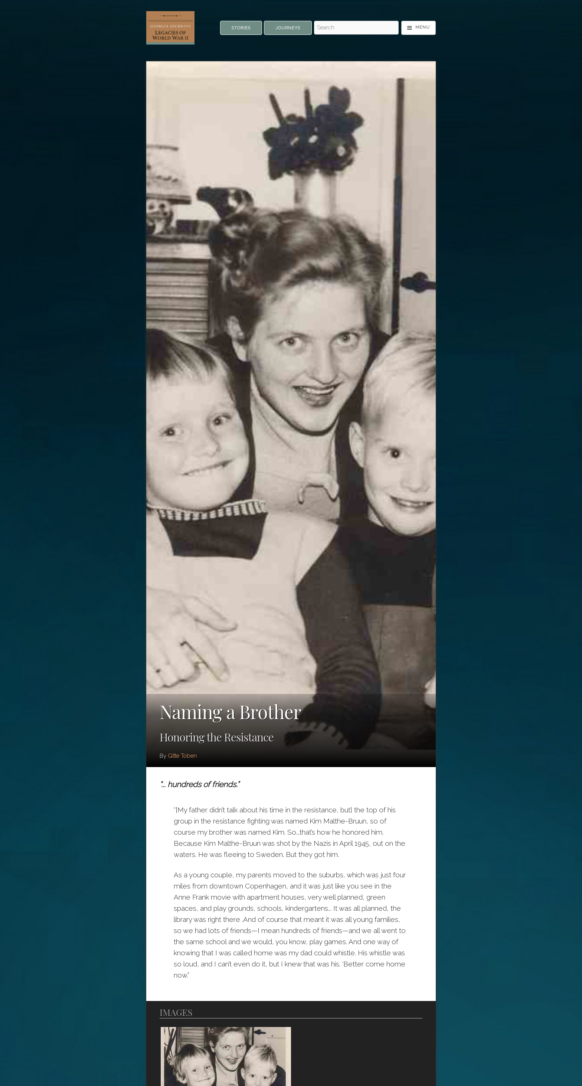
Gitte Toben (182, 756)
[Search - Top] (356, 28)
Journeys (287, 28)
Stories (241, 28)
